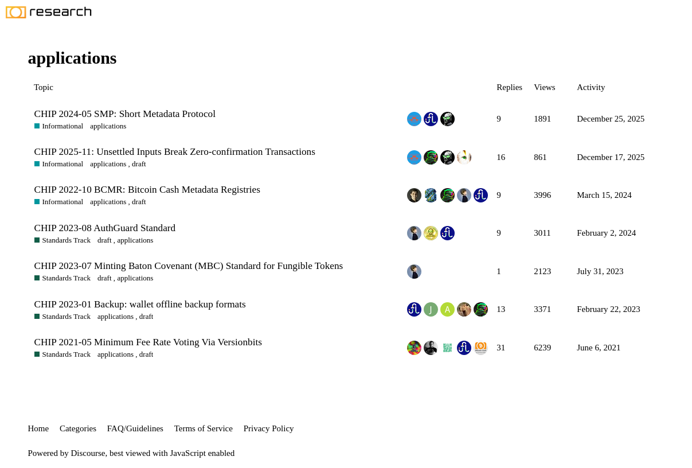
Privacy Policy (269, 428)
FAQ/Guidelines (135, 428)
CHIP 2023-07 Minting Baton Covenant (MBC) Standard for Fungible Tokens (188, 265)
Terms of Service (203, 428)
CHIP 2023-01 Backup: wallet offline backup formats (140, 304)
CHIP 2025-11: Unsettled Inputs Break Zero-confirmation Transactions (174, 151)
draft (139, 163)
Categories (78, 428)
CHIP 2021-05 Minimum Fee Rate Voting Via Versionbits (148, 342)
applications (108, 126)
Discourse (88, 453)
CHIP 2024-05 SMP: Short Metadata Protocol (125, 113)
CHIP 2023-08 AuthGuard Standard (105, 228)
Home (38, 428)
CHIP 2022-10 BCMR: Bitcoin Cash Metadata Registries (147, 189)
